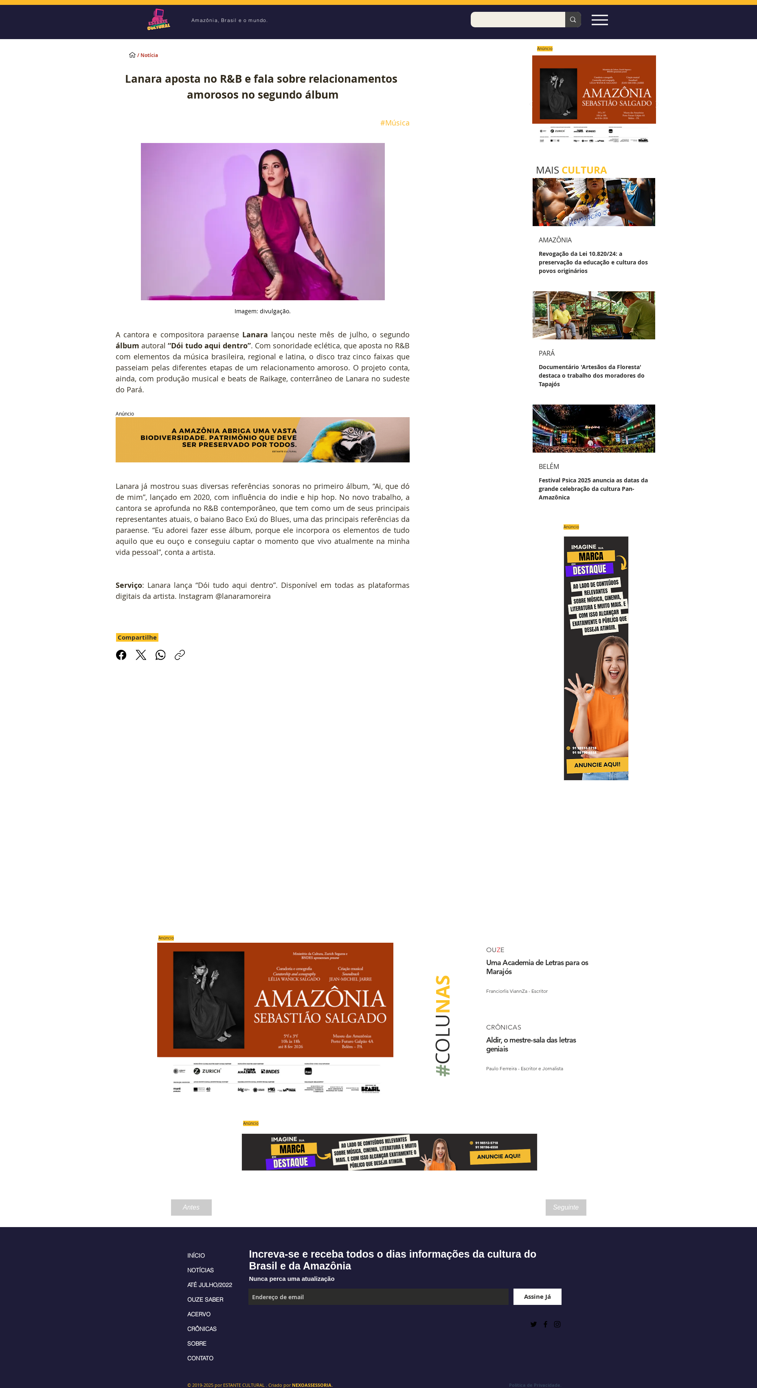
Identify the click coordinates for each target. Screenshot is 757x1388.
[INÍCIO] (132, 54)
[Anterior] (531, 105)
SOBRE (196, 1343)
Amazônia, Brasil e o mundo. (229, 20)
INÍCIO (196, 1255)
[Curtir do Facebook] (268, 1324)
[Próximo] (657, 105)
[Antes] (191, 1207)
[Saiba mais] (591, 104)
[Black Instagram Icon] (557, 1324)
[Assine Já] (537, 1297)
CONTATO (200, 1358)
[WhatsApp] (160, 655)
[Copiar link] (180, 655)
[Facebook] (121, 655)
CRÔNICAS (202, 1329)
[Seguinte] (566, 1207)
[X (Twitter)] (141, 655)
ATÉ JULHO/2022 (209, 1285)
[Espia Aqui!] (600, 19)
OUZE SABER (205, 1299)
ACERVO (199, 1314)
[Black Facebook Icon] (545, 1324)
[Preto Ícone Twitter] (533, 1324)
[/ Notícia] (154, 56)
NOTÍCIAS (200, 1270)
